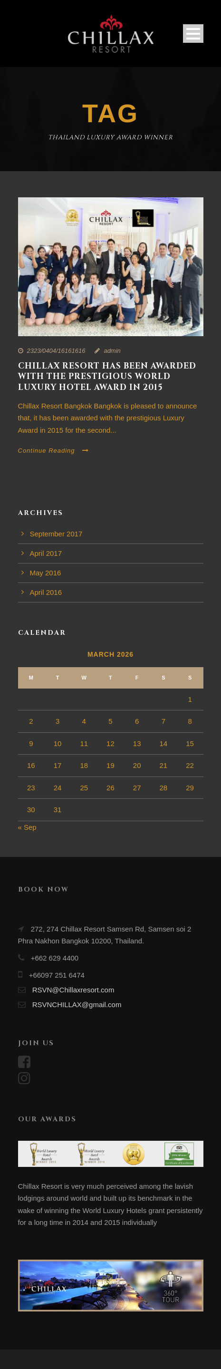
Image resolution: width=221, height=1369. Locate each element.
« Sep (27, 827)
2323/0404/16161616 (56, 350)
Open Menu (193, 33)
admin (112, 350)
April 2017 (46, 553)
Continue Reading (53, 450)
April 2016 (46, 592)
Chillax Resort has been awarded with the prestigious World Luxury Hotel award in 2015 (107, 376)
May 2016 (45, 573)
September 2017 (56, 534)
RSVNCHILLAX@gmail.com (77, 1004)
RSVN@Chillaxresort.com (73, 990)
